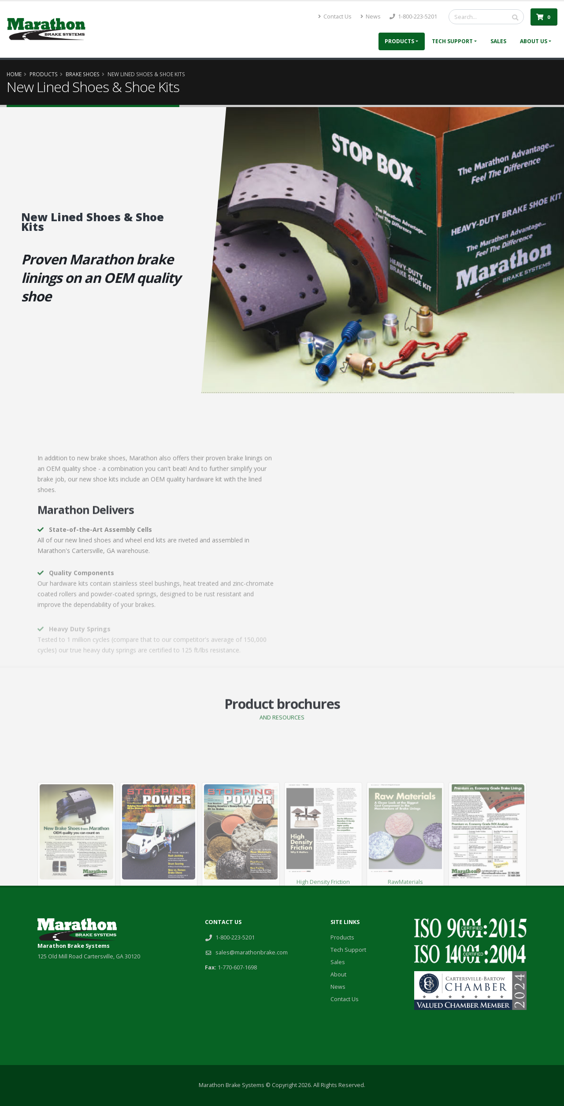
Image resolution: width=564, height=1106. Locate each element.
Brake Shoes (83, 74)
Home (14, 74)
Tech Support (452, 41)
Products (399, 41)
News (370, 16)
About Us (533, 41)
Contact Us (335, 16)
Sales (498, 41)
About (338, 974)
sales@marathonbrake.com (251, 952)
